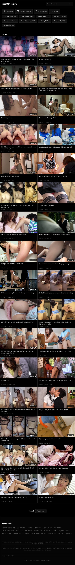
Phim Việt (29, 527)
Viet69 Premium (9, 4)
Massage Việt (17, 533)
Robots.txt (10, 556)
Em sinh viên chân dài (50, 530)
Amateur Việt (19, 530)
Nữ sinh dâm (38, 530)
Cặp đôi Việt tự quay (8, 530)
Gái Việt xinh (37, 527)
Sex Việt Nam (21, 527)
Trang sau (40, 511)
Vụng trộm (61, 533)
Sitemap (4, 556)
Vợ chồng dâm (35, 533)
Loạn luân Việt (52, 533)
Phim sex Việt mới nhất (8, 527)
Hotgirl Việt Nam (47, 527)
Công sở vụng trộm (63, 530)
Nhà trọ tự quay (6, 533)
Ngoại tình (68, 533)
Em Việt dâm (58, 527)
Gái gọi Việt (26, 533)
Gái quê (43, 533)
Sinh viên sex (28, 530)
